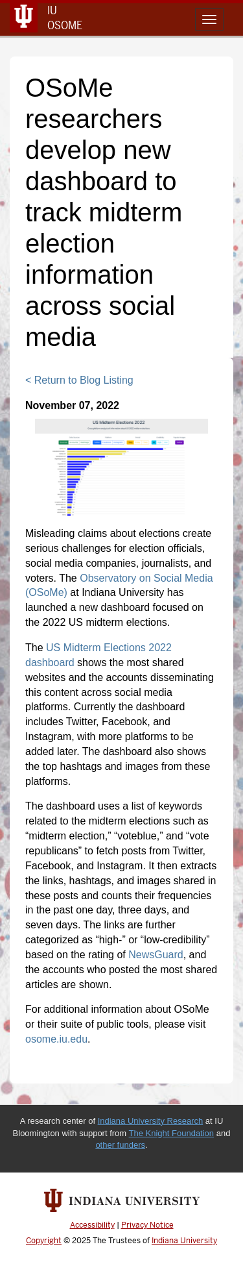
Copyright (44, 1240)
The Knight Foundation (171, 1133)
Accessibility (92, 1225)
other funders (120, 1145)
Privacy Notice (147, 1225)
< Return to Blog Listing (79, 380)
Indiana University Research (150, 1121)
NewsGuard (155, 954)
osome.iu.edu (56, 1039)
